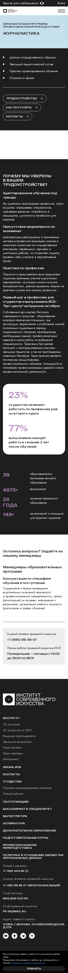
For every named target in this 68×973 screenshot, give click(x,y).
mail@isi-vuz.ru (15, 898)
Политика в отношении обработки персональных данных (33, 856)
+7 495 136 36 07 (15, 885)
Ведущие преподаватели (19, 736)
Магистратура (15, 816)
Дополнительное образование (29, 830)
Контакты (14, 116)
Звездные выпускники (17, 742)
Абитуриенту (11, 759)
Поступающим (15, 801)
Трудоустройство (21, 98)
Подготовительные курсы (25, 837)
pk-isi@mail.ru (14, 911)
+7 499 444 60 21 (15, 870)
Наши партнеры (13, 753)
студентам (12, 781)
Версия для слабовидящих (20, 3)
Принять (34, 968)
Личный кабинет (13, 794)
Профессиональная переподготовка (19, 846)
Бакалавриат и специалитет (27, 808)
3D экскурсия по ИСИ (17, 730)
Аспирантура (14, 823)
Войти (61, 3)
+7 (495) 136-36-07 (22, 639)
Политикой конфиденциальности (28, 963)
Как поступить (19, 107)
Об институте (11, 724)
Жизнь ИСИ (12, 767)
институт (11, 718)
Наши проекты (12, 747)
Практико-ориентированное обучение (27, 788)
